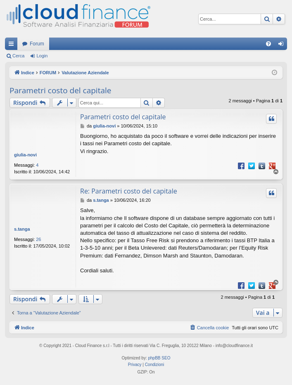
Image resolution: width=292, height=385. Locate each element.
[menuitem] (268, 44)
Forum (37, 44)
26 (38, 239)
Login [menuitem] (282, 45)
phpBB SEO (159, 358)
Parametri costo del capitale (60, 90)
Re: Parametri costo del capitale (128, 191)
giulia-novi (25, 154)
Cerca (18, 55)
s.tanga (22, 229)
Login (41, 55)
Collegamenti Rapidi (12, 45)
